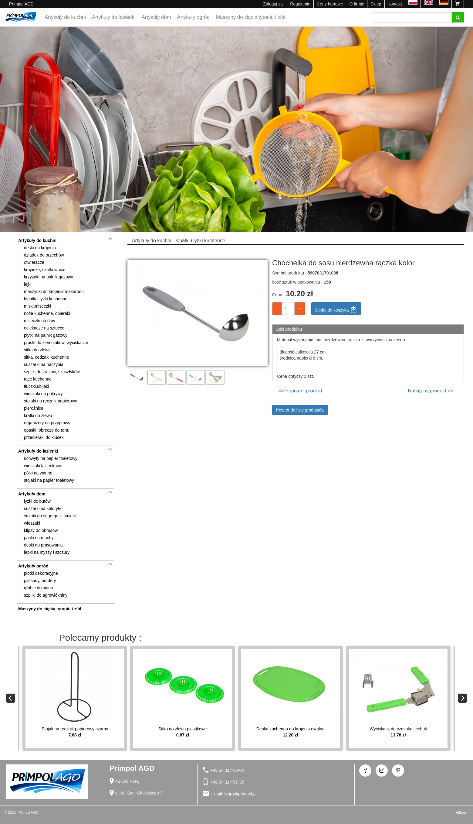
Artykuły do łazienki (114, 17)
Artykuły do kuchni (65, 17)
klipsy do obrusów (41, 530)
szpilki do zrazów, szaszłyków (52, 371)
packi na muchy (38, 537)
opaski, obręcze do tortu (46, 430)
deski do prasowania (43, 545)
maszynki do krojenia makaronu (54, 291)
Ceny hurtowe (330, 4)
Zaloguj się (273, 4)
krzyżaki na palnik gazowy (48, 276)
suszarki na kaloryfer (43, 508)
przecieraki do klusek (44, 437)
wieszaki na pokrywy (43, 393)
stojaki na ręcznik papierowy (50, 400)
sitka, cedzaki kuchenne (46, 357)
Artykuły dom (156, 17)
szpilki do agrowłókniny (45, 595)
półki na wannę (38, 473)
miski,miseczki (37, 306)
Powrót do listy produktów (300, 410)
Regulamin (300, 4)
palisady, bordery (40, 580)
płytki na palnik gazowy (45, 335)
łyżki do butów (37, 501)
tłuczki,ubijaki (36, 386)
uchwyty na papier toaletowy (50, 458)
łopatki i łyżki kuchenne (45, 298)
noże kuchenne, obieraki (47, 313)
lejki (27, 284)
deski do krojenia (40, 247)
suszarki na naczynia (43, 364)
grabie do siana (38, 587)
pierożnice (33, 408)
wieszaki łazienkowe (43, 465)
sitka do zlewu (37, 349)
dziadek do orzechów (44, 255)
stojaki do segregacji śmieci (50, 515)
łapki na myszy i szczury (46, 552)
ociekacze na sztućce (44, 328)
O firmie (356, 4)
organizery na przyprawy (47, 422)
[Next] (462, 698)
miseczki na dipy (39, 320)
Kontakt (395, 4)
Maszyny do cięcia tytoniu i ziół (250, 17)
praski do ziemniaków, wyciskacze (56, 342)
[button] (35, 129)
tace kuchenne (38, 379)
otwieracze (34, 262)
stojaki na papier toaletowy (49, 480)
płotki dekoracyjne (41, 573)
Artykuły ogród (193, 17)
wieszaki (32, 523)
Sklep (375, 4)
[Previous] (10, 698)
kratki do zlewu (38, 415)
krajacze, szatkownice (44, 269)
